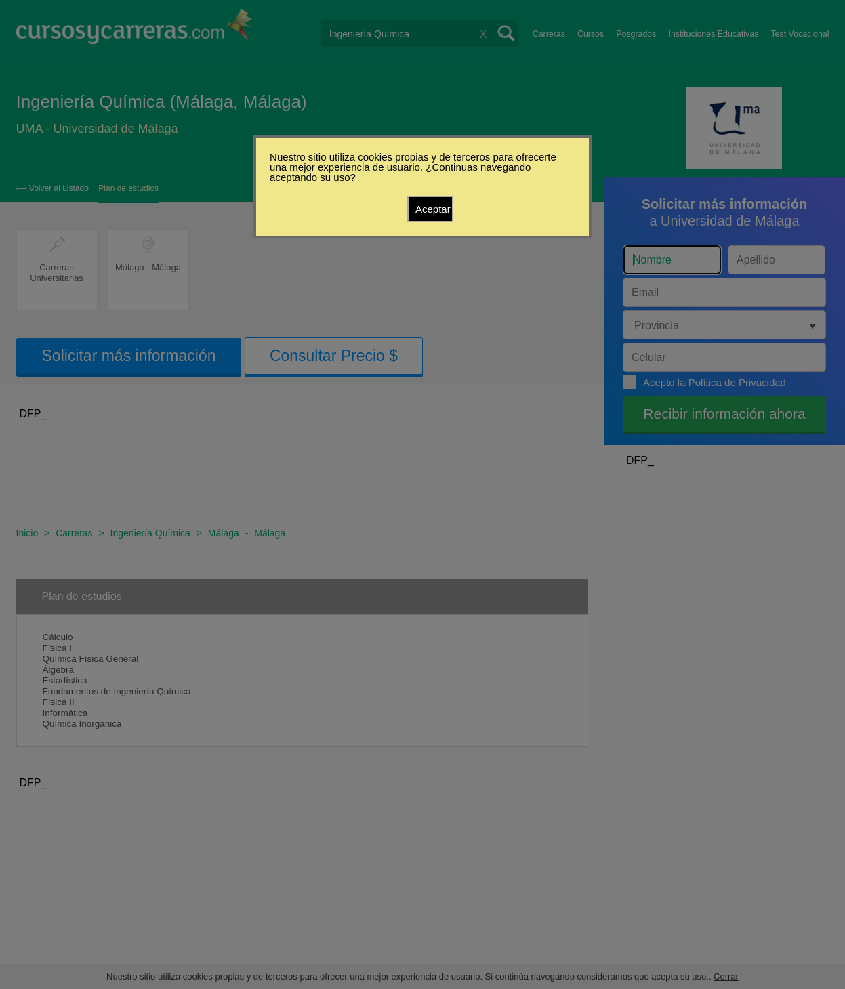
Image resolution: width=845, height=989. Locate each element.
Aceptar (433, 209)
